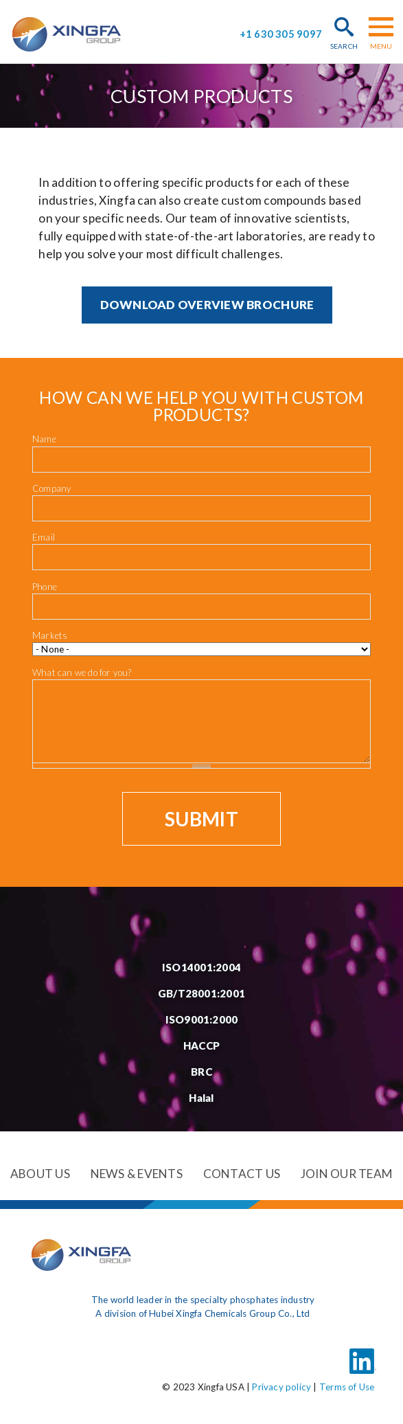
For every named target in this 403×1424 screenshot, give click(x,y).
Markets (49, 635)
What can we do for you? (82, 672)
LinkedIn (362, 1353)
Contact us (242, 1173)
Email (43, 537)
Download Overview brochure (207, 304)
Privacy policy (281, 1386)
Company (51, 488)
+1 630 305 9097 (281, 34)
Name (44, 438)
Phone (44, 586)
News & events (137, 1173)
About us (40, 1173)
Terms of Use (346, 1386)
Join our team (347, 1173)
